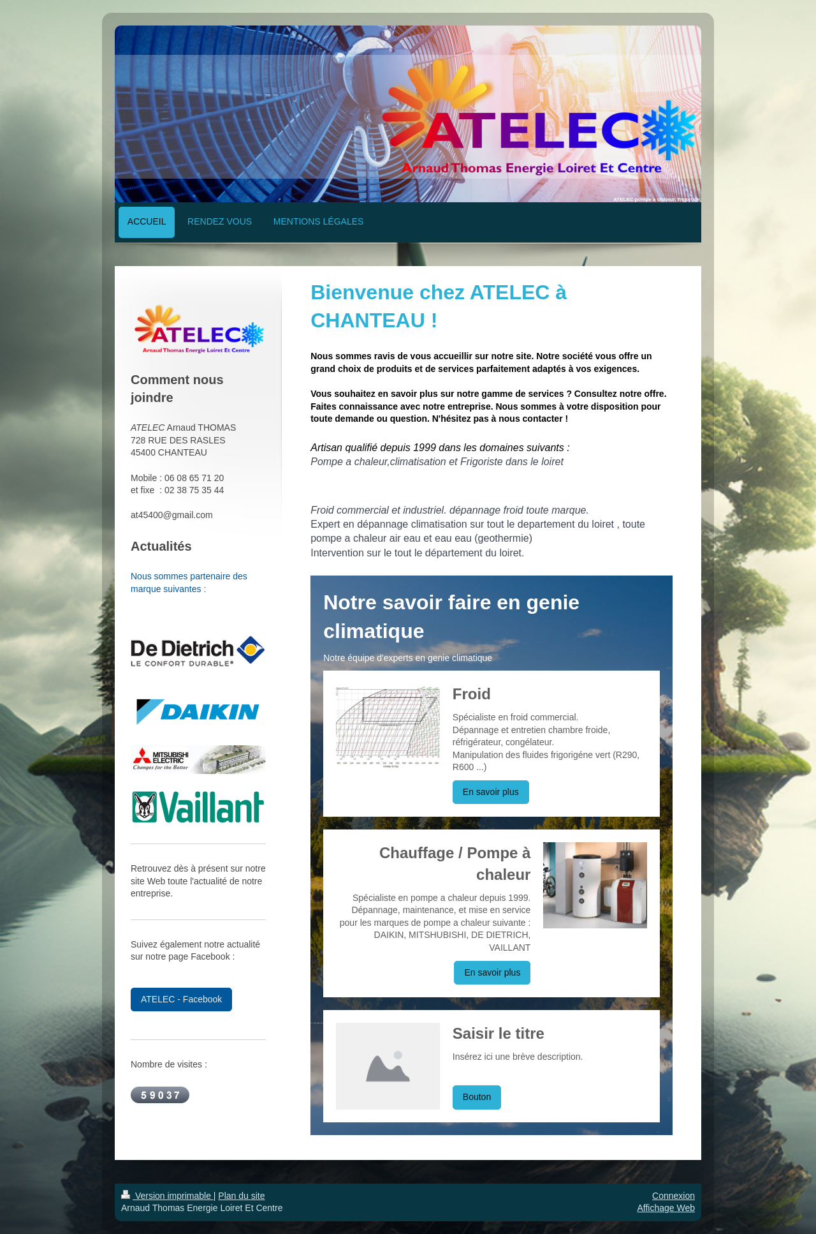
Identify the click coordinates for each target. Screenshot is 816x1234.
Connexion (673, 1196)
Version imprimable (167, 1196)
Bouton (477, 1097)
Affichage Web (666, 1208)
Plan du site (241, 1196)
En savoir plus (491, 792)
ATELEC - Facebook (181, 999)
